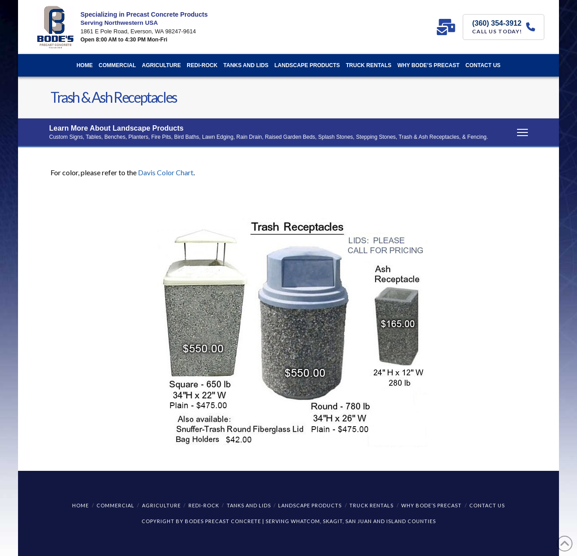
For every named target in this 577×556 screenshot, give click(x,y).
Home (80, 505)
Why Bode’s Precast (431, 505)
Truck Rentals (371, 505)
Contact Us (487, 505)
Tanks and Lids (249, 505)
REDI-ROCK (203, 505)
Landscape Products (310, 505)
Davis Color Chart (165, 172)
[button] (288, 132)
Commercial (115, 505)
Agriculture (161, 505)
